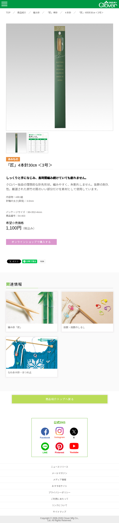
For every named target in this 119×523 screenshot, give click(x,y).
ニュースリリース (59, 467)
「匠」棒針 (52, 12)
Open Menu (4, 4)
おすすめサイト (59, 486)
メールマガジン (59, 473)
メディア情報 (59, 479)
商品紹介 (21, 12)
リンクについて (59, 505)
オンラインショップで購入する (31, 241)
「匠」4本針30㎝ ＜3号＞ (90, 12)
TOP (8, 12)
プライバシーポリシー (59, 492)
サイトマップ (59, 512)
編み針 (36, 12)
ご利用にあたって (59, 499)
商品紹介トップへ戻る (60, 399)
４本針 (68, 12)
